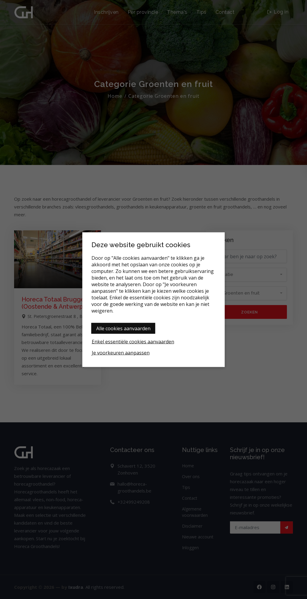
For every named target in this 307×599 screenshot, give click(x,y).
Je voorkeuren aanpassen (121, 352)
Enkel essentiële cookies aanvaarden (133, 341)
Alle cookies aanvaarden (123, 328)
